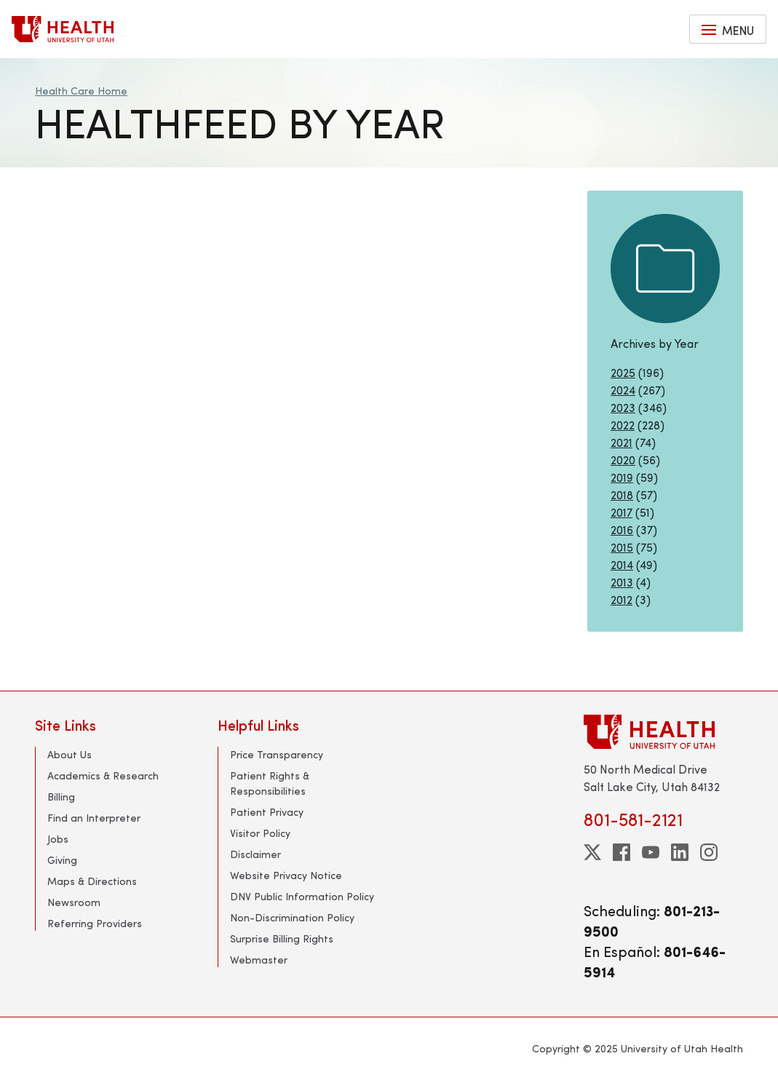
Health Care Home (81, 91)
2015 (622, 547)
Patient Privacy (266, 812)
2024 (623, 389)
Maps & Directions (92, 881)
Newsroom (73, 902)
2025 (623, 372)
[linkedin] (679, 852)
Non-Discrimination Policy (292, 917)
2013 (622, 581)
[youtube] (650, 852)
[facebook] (621, 852)
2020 (623, 459)
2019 (622, 477)
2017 (621, 512)
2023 (623, 407)
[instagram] (709, 852)
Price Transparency (276, 754)
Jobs (57, 839)
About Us (69, 754)
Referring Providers (94, 923)
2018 (622, 494)
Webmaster (258, 959)
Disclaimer (255, 854)
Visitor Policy (260, 833)
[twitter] (592, 852)
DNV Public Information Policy (302, 896)
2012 (621, 599)
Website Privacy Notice (286, 875)
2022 (623, 424)
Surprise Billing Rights (281, 938)
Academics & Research (103, 775)
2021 (621, 442)
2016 (622, 529)
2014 (622, 564)
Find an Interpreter (93, 818)
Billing (61, 796)
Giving (62, 860)
